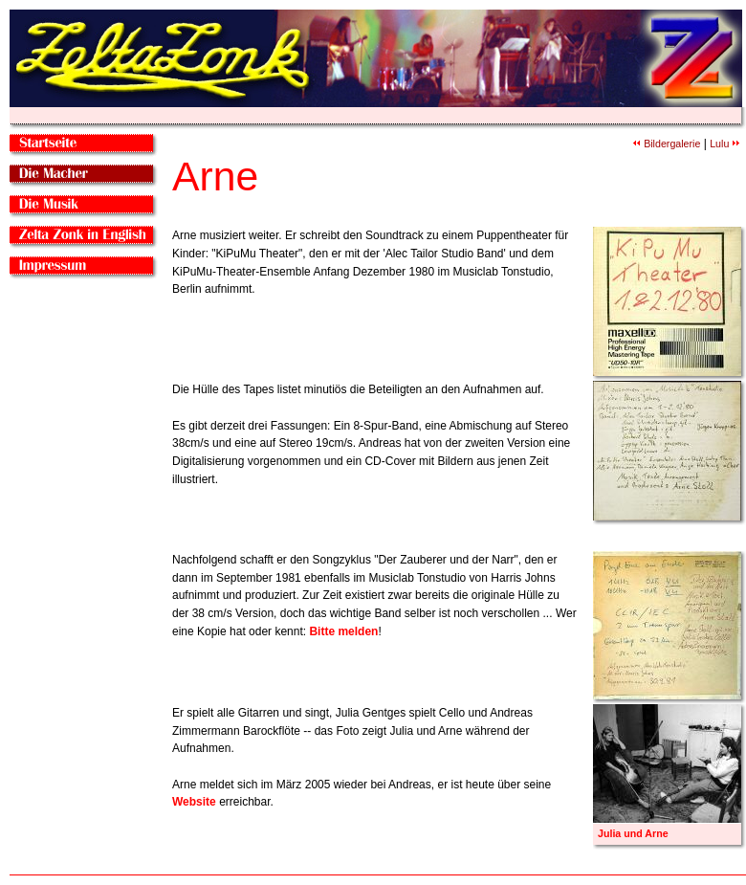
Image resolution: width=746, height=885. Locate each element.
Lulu (724, 143)
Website (194, 801)
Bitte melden (343, 631)
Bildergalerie (666, 143)
